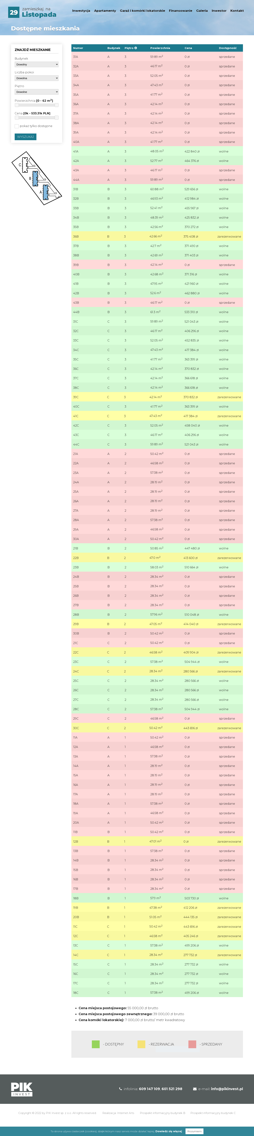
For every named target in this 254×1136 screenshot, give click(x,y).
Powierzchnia (34, 100)
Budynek (21, 58)
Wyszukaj (25, 137)
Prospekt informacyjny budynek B (162, 1125)
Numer (78, 48)
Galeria (202, 10)
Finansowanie (180, 10)
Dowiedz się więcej (168, 1131)
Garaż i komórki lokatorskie (142, 10)
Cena (32, 113)
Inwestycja (81, 10)
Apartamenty (105, 10)
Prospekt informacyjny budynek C (213, 1125)
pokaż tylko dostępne (33, 126)
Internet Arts (125, 1125)
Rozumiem (194, 1131)
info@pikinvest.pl (227, 1101)
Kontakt (237, 10)
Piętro (19, 86)
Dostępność (228, 48)
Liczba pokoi (24, 72)
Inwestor (219, 10)
